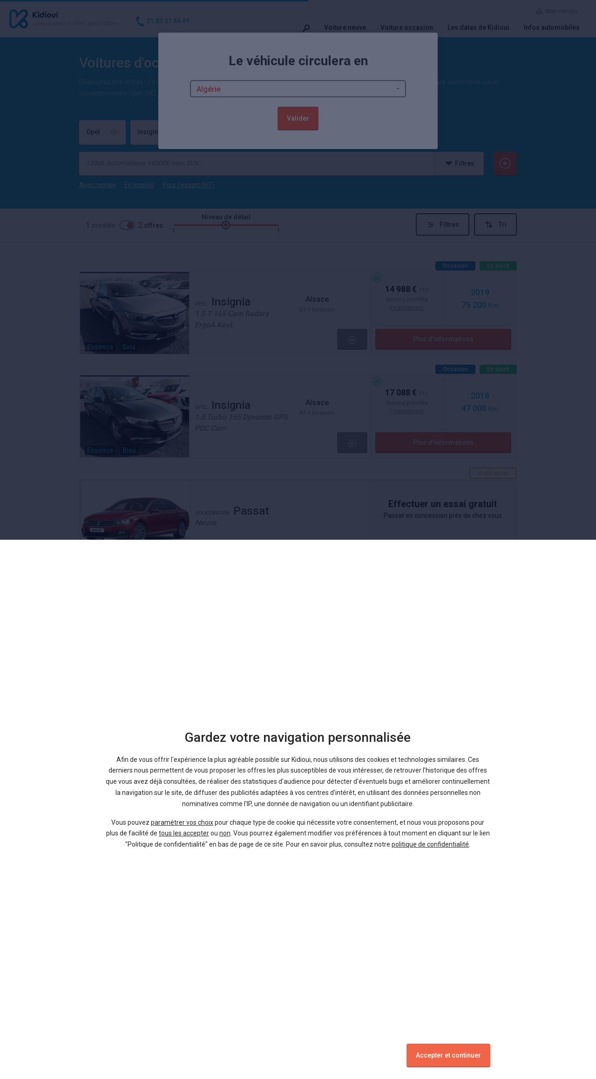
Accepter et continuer (448, 1055)
